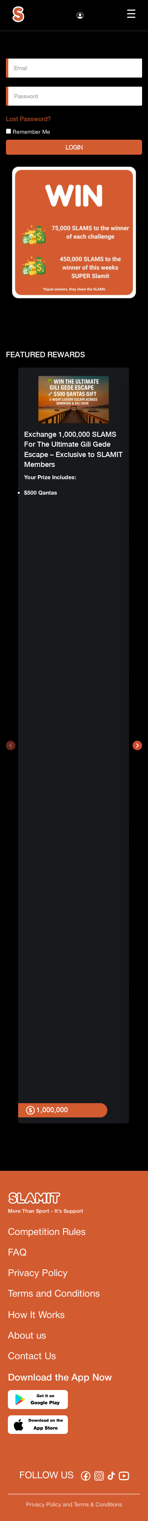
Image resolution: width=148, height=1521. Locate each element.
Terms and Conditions (54, 1294)
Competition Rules (47, 1232)
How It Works (36, 1315)
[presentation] (10, 745)
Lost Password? (28, 119)
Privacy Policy (37, 1273)
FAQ (17, 1253)
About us (27, 1336)
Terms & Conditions (98, 1505)
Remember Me (28, 132)
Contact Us (32, 1356)
